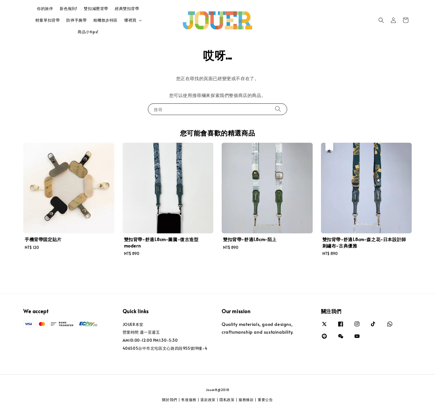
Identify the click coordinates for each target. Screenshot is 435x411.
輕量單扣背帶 (48, 20)
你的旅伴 (45, 8)
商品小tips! (88, 31)
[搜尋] (278, 109)
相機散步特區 (105, 20)
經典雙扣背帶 (127, 8)
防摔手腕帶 (76, 20)
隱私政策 (227, 399)
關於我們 (169, 399)
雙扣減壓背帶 (96, 8)
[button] (381, 20)
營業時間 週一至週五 (141, 332)
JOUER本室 (133, 324)
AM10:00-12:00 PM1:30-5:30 (150, 340)
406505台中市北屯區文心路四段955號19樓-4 (165, 348)
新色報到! (68, 8)
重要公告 (265, 399)
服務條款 (246, 399)
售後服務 (188, 399)
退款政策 (208, 399)
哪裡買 (130, 20)
